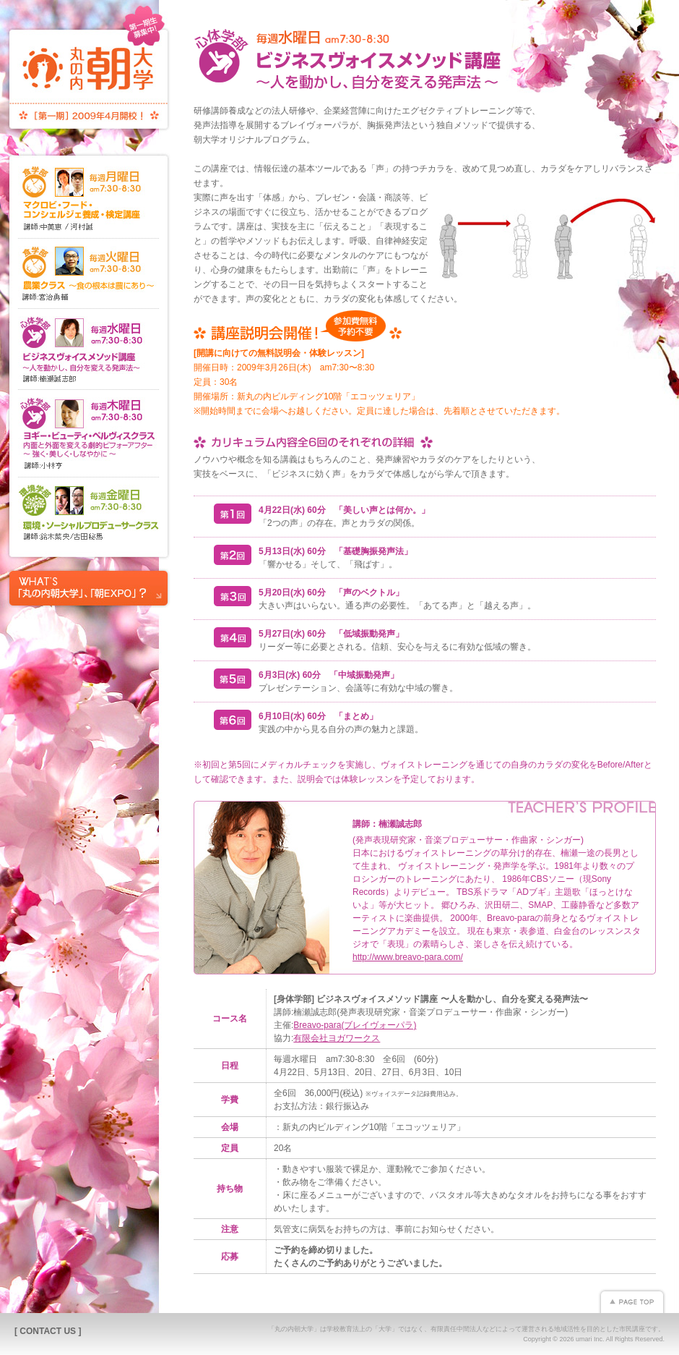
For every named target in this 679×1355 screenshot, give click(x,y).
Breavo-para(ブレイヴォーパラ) (354, 1025)
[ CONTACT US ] (47, 1331)
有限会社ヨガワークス (336, 1038)
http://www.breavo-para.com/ (408, 957)
